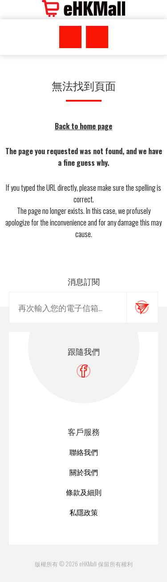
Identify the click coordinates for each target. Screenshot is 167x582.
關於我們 (83, 472)
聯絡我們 (83, 452)
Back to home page (83, 126)
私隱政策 (83, 512)
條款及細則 (84, 492)
